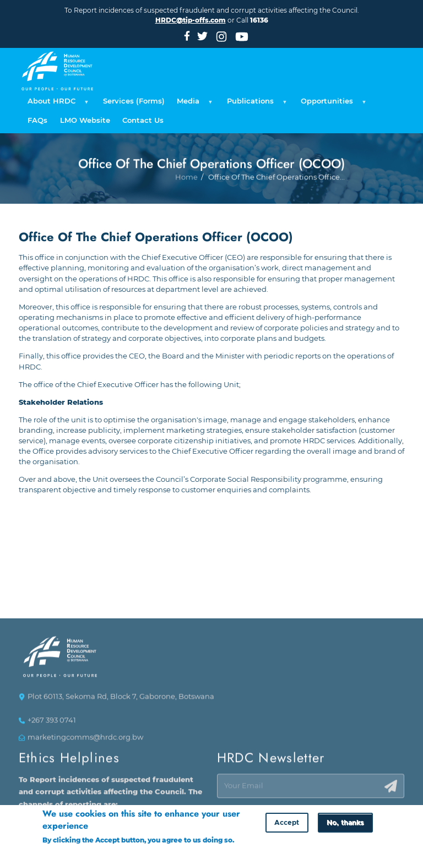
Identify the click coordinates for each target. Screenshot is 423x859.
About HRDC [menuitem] (56, 104)
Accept (286, 824)
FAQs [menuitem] (37, 120)
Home (186, 208)
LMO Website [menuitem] (85, 120)
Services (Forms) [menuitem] (134, 101)
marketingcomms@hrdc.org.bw (85, 740)
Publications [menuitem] (255, 104)
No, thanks (345, 824)
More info (59, 853)
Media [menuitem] (193, 104)
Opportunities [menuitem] (332, 104)
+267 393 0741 (52, 723)
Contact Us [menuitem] (143, 120)
